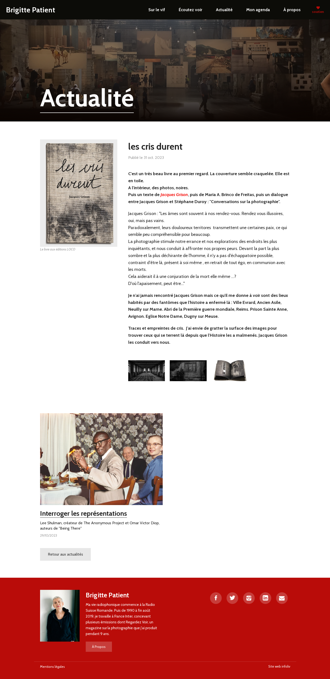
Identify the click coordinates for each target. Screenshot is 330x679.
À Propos (99, 647)
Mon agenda (258, 9)
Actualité (224, 9)
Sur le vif (156, 9)
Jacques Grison (174, 194)
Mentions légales (52, 667)
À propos (292, 9)
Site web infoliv (279, 666)
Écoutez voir (190, 9)
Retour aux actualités (65, 554)
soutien (318, 10)
